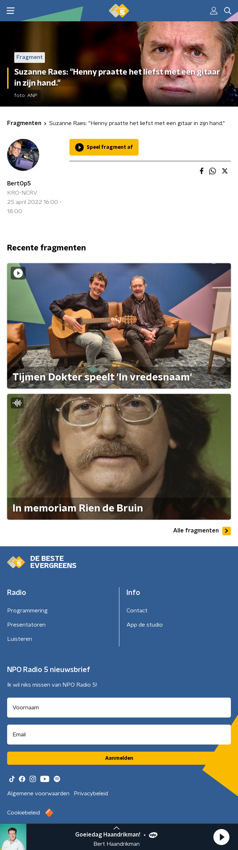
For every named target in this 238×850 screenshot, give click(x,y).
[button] (221, 836)
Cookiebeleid (23, 813)
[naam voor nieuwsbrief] (119, 708)
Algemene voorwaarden (38, 793)
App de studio (144, 625)
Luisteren (19, 639)
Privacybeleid (91, 793)
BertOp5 (19, 183)
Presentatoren (26, 625)
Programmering (27, 610)
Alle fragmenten (202, 531)
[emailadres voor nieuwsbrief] (119, 735)
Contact (137, 610)
